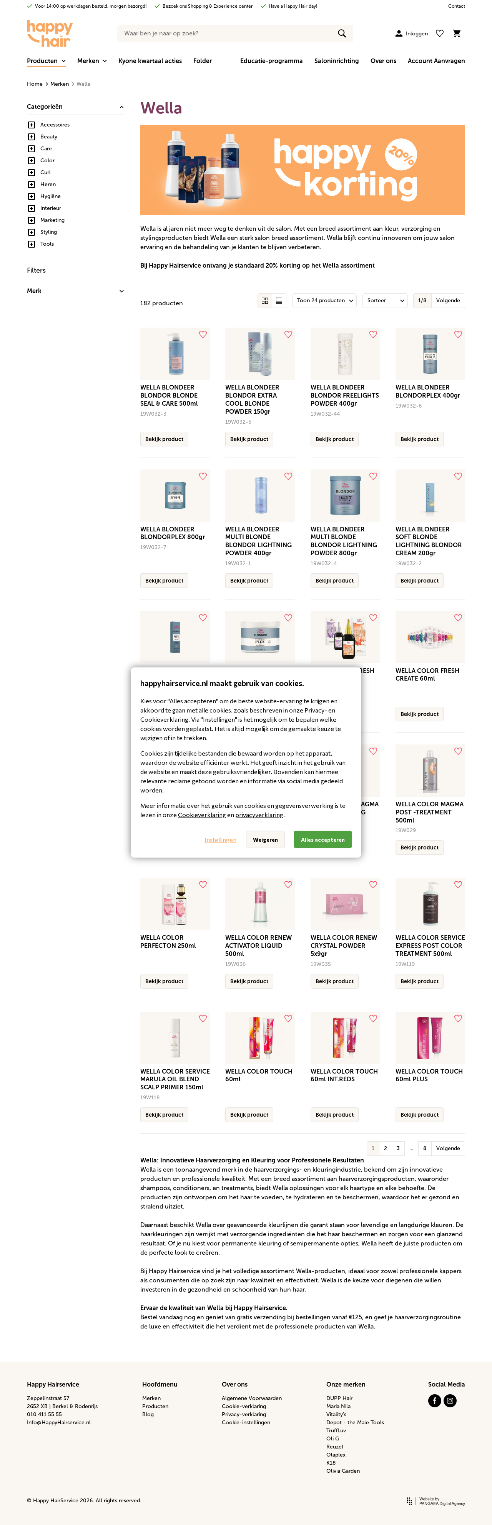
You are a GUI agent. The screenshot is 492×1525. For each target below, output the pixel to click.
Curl (45, 172)
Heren (48, 184)
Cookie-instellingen (246, 1422)
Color (47, 160)
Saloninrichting (336, 61)
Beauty (48, 137)
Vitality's (336, 1414)
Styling (48, 232)
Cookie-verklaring (244, 1406)
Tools (47, 244)
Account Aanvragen (436, 61)
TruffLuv (336, 1430)
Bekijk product (164, 439)
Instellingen (220, 839)
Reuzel (334, 1447)
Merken (57, 84)
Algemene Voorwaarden (252, 1398)
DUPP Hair (339, 1398)
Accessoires (55, 125)
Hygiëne (50, 196)
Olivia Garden (343, 1471)
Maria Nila (338, 1406)
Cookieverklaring (202, 814)
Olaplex (336, 1455)
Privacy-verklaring (244, 1414)
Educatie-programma (271, 61)
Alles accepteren (323, 839)
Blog (148, 1414)
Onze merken (346, 1384)
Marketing (52, 220)
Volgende (448, 300)
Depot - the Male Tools (355, 1422)
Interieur (50, 208)
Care (46, 149)
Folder (202, 61)
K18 (331, 1463)
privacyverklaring (259, 814)
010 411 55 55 (44, 1414)
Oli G (332, 1439)
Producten (155, 1406)
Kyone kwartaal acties (150, 61)
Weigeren (265, 839)
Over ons (383, 61)
